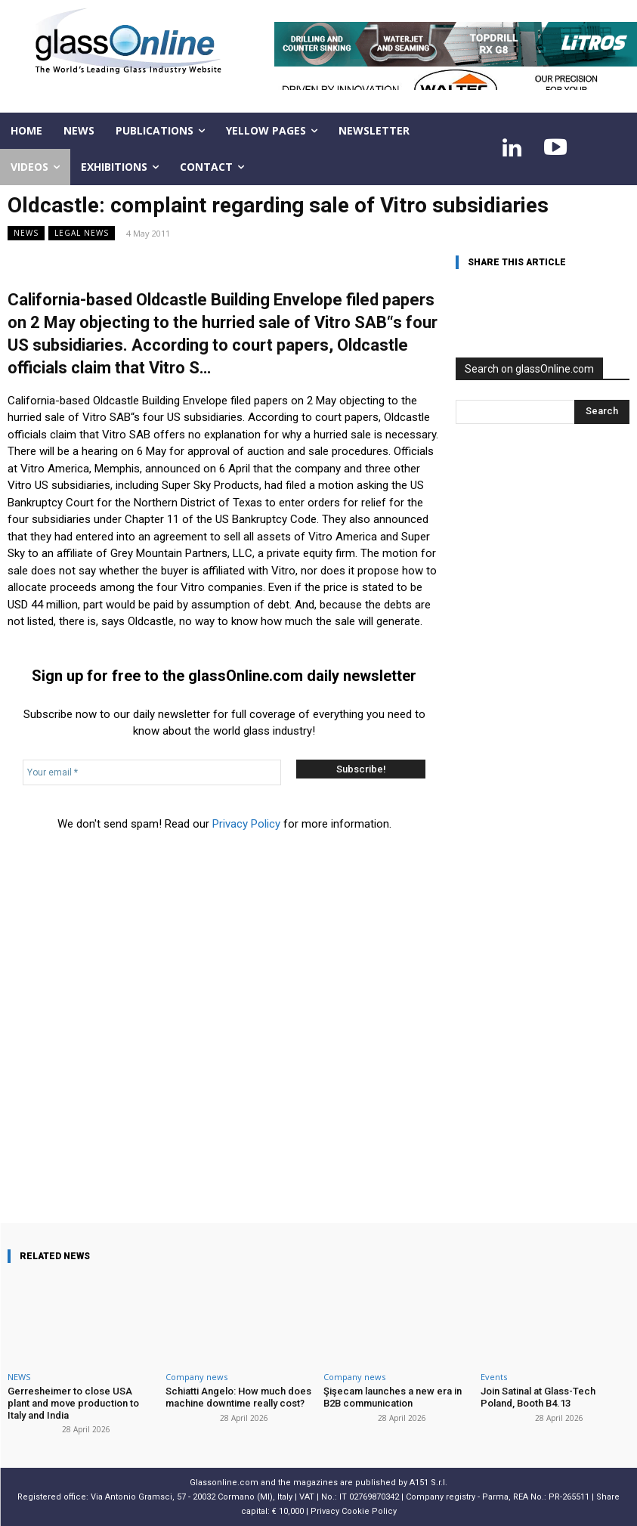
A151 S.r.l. (428, 1482)
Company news (196, 1377)
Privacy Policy (246, 824)
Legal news (81, 233)
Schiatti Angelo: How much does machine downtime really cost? (238, 1397)
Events (494, 1377)
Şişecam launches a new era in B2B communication (392, 1397)
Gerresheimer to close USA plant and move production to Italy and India (73, 1402)
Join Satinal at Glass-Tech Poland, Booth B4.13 (538, 1397)
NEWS (26, 233)
